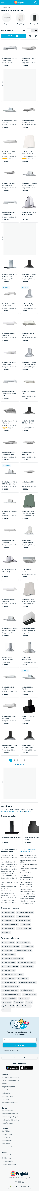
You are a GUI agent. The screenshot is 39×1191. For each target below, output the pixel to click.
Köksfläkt (28, 811)
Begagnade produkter (9, 1102)
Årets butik (6, 1093)
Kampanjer (6, 1099)
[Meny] (2, 2)
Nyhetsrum (6, 1144)
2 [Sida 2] (14, 760)
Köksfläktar (6, 7)
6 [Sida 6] (24, 760)
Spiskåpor (18, 811)
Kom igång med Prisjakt (10, 1077)
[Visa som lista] (32, 30)
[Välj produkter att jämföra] (30, 36)
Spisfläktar (4, 811)
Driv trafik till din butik (10, 1114)
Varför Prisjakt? (7, 1110)
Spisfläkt (11, 811)
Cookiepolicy (6, 1158)
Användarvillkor (7, 1155)
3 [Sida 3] (17, 760)
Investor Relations (8, 1147)
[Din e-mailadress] (19, 1040)
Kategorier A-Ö (7, 1096)
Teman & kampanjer (9, 1090)
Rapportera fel (19, 764)
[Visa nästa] (28, 760)
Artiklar (4, 1083)
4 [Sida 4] (21, 760)
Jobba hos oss (7, 1140)
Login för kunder (8, 1123)
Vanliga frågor (7, 1134)
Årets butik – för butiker (10, 1120)
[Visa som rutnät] (29, 30)
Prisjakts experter (8, 1087)
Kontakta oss (6, 1137)
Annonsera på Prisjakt (10, 1117)
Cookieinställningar (9, 1164)
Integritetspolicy (8, 1161)
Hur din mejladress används (11, 1050)
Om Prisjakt (6, 1131)
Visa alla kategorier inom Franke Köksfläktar (28, 850)
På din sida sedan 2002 (10, 1080)
